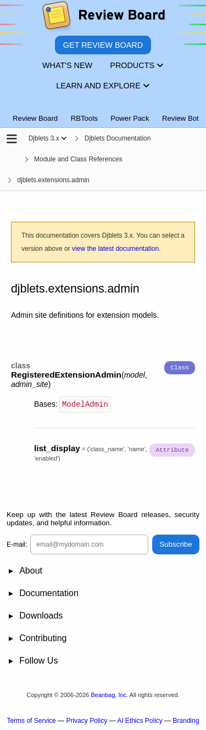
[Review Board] (103, 18)
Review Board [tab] (35, 118)
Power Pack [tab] (129, 118)
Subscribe (175, 544)
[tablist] (103, 112)
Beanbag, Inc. (109, 693)
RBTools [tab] (84, 118)
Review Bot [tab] (180, 118)
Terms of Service (31, 719)
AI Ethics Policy (140, 719)
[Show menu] (64, 138)
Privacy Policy (86, 719)
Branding (186, 719)
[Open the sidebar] (12, 139)
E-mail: (17, 543)
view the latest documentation (115, 248)
